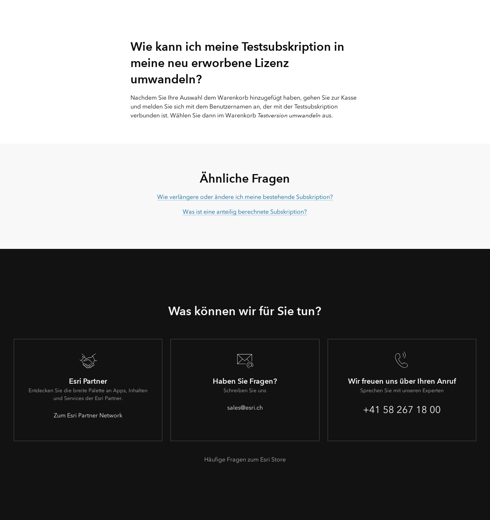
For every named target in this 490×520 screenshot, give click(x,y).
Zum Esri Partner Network (88, 415)
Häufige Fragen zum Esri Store (245, 459)
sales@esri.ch (245, 407)
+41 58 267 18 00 (402, 410)
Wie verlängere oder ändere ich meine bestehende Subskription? (245, 196)
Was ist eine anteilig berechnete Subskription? (245, 211)
